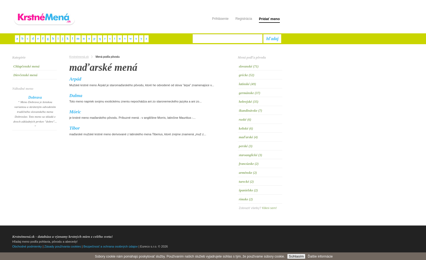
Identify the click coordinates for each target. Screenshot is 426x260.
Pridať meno (269, 19)
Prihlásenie (220, 19)
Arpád (75, 79)
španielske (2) (248, 190)
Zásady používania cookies (62, 246)
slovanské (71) (249, 66)
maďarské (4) (248, 137)
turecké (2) (246, 182)
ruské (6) (245, 119)
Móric (75, 111)
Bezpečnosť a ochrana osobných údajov (110, 246)
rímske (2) (246, 199)
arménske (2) (248, 173)
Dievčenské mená (25, 75)
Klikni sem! (269, 208)
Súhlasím (296, 256)
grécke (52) (246, 75)
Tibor (74, 128)
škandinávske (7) (250, 111)
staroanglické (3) (250, 155)
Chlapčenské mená (26, 66)
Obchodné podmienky (27, 246)
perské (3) (245, 146)
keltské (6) (246, 128)
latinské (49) (247, 84)
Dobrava (35, 97)
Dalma (75, 95)
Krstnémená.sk (79, 56)
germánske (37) (249, 93)
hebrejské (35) (248, 102)
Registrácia (243, 19)
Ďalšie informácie (320, 256)
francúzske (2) (249, 164)
